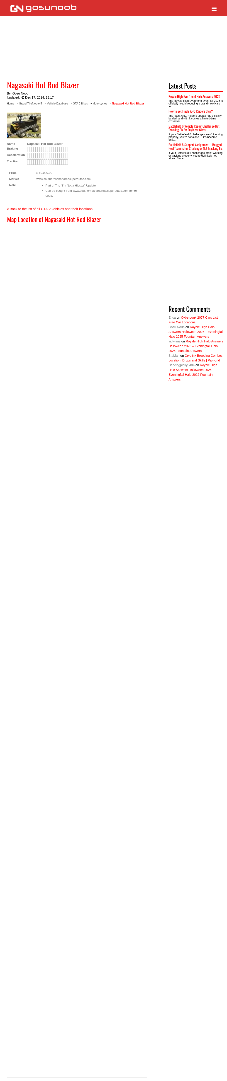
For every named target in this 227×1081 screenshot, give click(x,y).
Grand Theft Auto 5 (30, 103)
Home (10, 103)
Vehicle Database (57, 103)
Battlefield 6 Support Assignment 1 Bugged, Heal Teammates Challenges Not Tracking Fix (195, 146)
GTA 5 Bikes (80, 103)
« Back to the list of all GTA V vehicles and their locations (50, 209)
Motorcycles (100, 103)
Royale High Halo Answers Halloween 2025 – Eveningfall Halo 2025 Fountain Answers (195, 331)
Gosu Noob (20, 93)
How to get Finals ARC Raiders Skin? (190, 111)
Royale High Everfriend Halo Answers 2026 (194, 96)
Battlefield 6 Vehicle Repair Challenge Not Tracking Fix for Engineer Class (194, 128)
